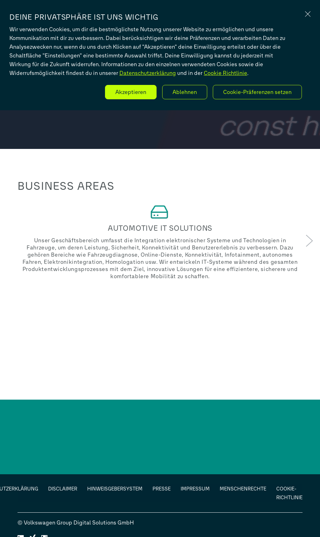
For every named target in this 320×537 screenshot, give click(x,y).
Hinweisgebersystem (114, 489)
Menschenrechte (243, 489)
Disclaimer (62, 489)
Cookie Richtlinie (225, 73)
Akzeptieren (130, 92)
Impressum (195, 489)
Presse (161, 489)
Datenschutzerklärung (147, 73)
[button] (309, 241)
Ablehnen (184, 92)
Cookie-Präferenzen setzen (257, 92)
